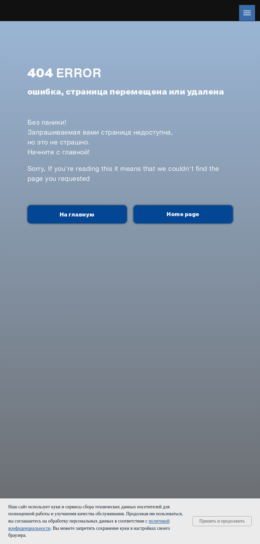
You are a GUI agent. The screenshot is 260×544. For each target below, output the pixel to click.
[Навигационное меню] (247, 13)
